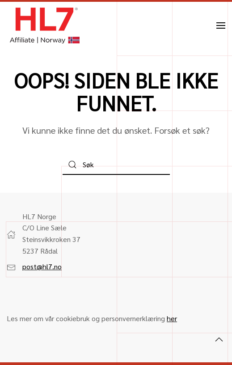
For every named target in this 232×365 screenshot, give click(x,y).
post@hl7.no (42, 266)
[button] (220, 25)
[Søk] (116, 165)
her (172, 318)
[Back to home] (45, 25)
